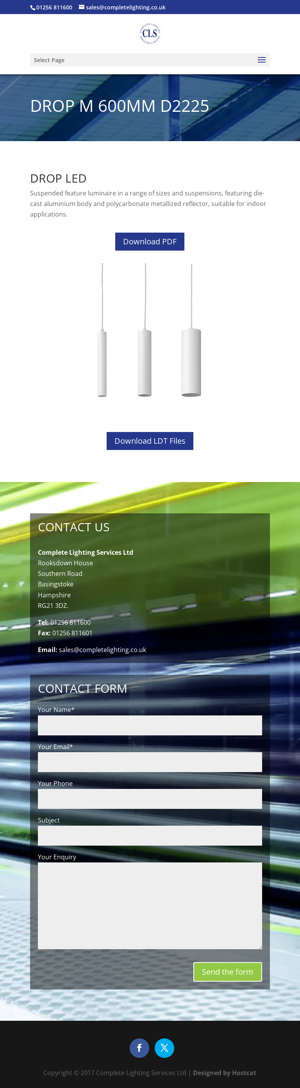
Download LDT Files (150, 441)
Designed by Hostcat (223, 1072)
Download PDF (150, 241)
